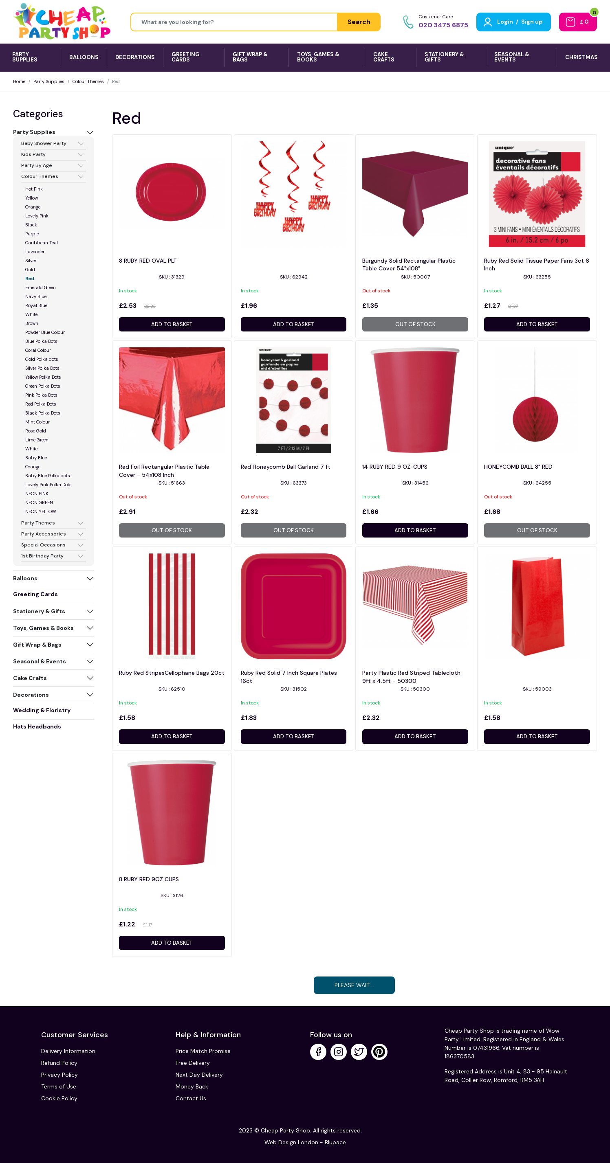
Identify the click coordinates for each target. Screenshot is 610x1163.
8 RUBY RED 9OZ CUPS (149, 879)
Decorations (31, 694)
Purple (32, 234)
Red (29, 278)
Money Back (192, 1086)
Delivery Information (68, 1051)
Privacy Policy (59, 1074)
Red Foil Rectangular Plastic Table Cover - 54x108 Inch (164, 470)
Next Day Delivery (199, 1074)
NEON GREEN (39, 502)
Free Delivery (193, 1062)
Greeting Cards (35, 594)
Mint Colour (37, 422)
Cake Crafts (30, 678)
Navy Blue (35, 296)
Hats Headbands (37, 726)
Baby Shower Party (43, 143)
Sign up (532, 21)
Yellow (31, 198)
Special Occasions (43, 545)
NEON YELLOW (40, 511)
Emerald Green (40, 287)
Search (359, 22)
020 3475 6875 (443, 25)
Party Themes (38, 523)
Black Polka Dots (42, 413)
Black (31, 225)
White (31, 314)
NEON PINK (36, 493)
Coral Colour (38, 350)
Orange (32, 207)
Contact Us (191, 1098)
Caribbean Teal (41, 243)
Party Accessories (43, 534)
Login (505, 21)
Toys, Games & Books (43, 628)
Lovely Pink (36, 216)
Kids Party (33, 154)
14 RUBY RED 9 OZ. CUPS (394, 466)
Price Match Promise (203, 1051)
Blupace (335, 1142)
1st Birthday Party (42, 556)
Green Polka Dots (42, 386)
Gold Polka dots (41, 359)
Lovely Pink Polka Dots (48, 484)
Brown (31, 323)
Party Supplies (48, 81)
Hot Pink (34, 189)
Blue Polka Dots (41, 341)
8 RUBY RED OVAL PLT (148, 260)
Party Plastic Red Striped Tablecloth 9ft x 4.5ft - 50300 (411, 677)
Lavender (34, 252)
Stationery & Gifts (39, 611)
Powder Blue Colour (45, 332)
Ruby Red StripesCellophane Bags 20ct (172, 672)
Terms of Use (58, 1086)
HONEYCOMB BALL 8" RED (518, 466)
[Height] (234, 22)
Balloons (25, 578)
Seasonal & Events (39, 661)
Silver (30, 260)
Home (19, 81)
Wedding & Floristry (41, 710)
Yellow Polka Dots (43, 377)
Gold (30, 269)
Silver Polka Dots (42, 368)
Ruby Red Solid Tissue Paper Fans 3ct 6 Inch (536, 264)
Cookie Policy (59, 1098)
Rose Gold (35, 431)
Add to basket (172, 324)
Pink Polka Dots (41, 395)
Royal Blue (36, 305)
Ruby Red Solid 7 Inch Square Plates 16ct (289, 677)
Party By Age (36, 165)
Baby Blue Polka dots (47, 475)
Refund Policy (59, 1062)
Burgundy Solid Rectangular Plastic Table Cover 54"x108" (409, 264)
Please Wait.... (354, 985)
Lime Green (36, 440)
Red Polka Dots (40, 404)
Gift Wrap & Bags (37, 644)
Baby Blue (36, 458)
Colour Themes (88, 81)
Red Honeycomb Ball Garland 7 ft (285, 466)
